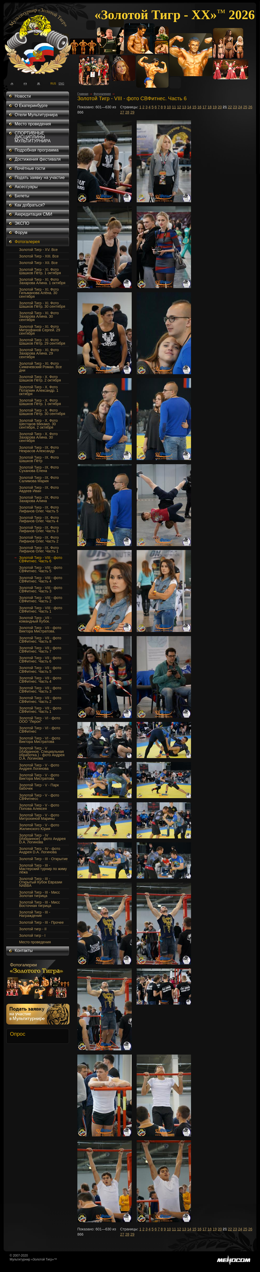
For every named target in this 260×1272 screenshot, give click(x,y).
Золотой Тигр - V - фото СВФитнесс (39, 797)
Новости (23, 96)
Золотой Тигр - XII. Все (38, 263)
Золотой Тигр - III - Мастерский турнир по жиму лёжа (43, 868)
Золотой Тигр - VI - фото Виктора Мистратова (39, 740)
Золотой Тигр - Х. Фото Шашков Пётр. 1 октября (40, 402)
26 (250, 107)
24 (240, 107)
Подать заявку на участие (40, 177)
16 (199, 107)
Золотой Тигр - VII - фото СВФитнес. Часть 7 (40, 649)
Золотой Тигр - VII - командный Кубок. (35, 619)
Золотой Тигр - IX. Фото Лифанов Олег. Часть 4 (39, 519)
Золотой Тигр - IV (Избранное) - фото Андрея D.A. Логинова (42, 838)
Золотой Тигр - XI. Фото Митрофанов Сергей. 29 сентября (39, 329)
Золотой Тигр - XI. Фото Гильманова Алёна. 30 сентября (39, 292)
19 (215, 107)
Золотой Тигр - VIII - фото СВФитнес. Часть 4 (40, 579)
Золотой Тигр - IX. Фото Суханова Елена (39, 469)
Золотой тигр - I (32, 935)
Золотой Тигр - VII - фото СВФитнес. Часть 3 (40, 689)
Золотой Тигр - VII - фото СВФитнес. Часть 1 (40, 710)
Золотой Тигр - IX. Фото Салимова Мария (39, 479)
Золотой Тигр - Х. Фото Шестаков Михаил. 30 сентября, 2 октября (38, 423)
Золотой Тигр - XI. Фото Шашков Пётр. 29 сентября (42, 341)
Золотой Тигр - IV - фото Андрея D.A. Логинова (39, 850)
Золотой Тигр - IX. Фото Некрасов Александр (39, 449)
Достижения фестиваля (38, 159)
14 (189, 107)
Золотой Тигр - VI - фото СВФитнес (39, 729)
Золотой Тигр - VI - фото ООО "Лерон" (39, 720)
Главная (82, 93)
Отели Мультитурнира (36, 115)
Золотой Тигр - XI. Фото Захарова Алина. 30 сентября (39, 316)
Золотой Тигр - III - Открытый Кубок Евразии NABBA (40, 882)
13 (184, 107)
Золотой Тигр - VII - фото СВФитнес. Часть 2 (40, 699)
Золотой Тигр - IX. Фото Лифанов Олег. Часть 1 (39, 549)
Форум (21, 232)
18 (209, 107)
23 (235, 107)
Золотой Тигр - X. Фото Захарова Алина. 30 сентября (38, 437)
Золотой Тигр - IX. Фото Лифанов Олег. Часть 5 (39, 509)
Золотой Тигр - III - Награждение (34, 914)
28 (127, 112)
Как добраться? (30, 205)
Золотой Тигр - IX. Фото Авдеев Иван (39, 489)
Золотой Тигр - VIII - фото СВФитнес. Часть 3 (40, 589)
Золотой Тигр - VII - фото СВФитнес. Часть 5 (40, 669)
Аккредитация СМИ (33, 214)
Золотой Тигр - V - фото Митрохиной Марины (39, 817)
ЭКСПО (22, 223)
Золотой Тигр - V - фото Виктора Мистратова (39, 777)
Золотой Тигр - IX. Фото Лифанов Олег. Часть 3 (39, 529)
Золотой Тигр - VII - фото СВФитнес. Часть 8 (40, 639)
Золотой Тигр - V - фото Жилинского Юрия (39, 827)
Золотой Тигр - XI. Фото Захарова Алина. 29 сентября (39, 353)
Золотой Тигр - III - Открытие (43, 859)
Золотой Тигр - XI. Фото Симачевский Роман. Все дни (40, 366)
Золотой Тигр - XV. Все (38, 250)
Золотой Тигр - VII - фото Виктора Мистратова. (40, 629)
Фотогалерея (27, 241)
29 (132, 112)
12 (179, 107)
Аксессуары (26, 186)
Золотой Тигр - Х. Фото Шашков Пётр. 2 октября (40, 378)
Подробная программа (37, 150)
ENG (60, 83)
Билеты (22, 196)
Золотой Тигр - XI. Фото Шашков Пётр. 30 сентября (42, 305)
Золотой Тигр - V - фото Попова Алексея (39, 807)
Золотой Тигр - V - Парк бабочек (39, 787)
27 (122, 112)
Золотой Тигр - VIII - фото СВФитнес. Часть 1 (40, 609)
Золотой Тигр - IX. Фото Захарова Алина (39, 499)
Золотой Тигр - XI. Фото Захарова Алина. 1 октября (42, 281)
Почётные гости (30, 168)
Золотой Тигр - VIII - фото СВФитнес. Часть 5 (40, 569)
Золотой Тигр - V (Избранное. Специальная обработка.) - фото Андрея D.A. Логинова (42, 753)
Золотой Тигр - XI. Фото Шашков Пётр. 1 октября (40, 271)
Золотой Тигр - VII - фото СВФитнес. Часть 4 (40, 679)
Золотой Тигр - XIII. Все (39, 256)
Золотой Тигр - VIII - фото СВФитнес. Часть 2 (40, 599)
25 (245, 107)
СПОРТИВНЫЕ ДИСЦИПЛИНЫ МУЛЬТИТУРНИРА (33, 137)
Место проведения (33, 124)
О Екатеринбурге (31, 105)
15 (194, 107)
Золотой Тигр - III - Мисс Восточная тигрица (39, 904)
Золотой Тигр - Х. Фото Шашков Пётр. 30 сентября (42, 412)
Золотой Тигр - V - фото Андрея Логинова (39, 767)
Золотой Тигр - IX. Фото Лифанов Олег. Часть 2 (39, 539)
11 (174, 107)
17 (205, 107)
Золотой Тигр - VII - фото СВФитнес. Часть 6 (40, 659)
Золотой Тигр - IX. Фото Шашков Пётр (39, 459)
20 (220, 107)
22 (230, 107)
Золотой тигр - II (33, 929)
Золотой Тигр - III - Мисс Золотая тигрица (39, 894)
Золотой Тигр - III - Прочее (41, 922)
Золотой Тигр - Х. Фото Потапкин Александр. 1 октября (38, 390)
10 (169, 107)
